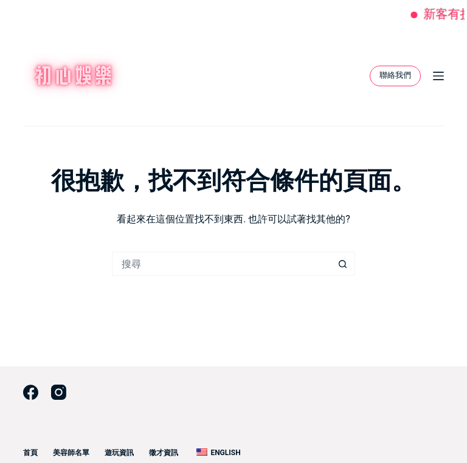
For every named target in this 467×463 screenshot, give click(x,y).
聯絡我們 (395, 75)
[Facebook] (30, 392)
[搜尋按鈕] (343, 264)
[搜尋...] (221, 264)
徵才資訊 (163, 452)
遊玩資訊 (119, 452)
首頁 (30, 452)
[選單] (438, 75)
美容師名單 (71, 452)
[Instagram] (58, 392)
